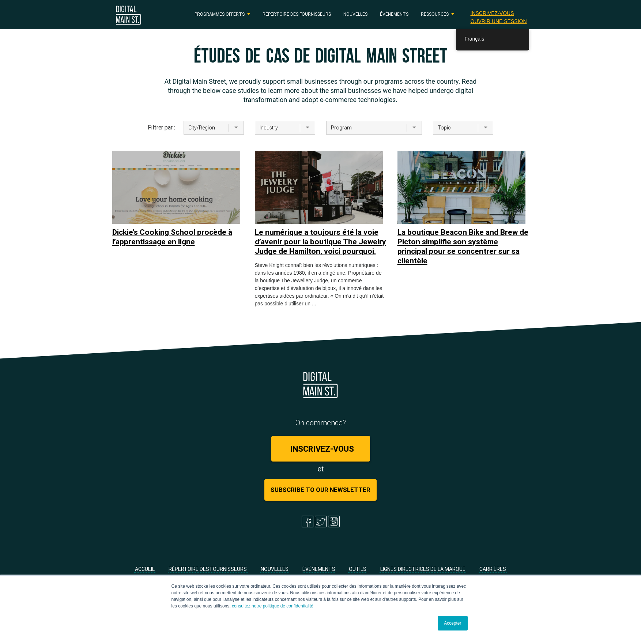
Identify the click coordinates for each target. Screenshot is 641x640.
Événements (394, 14)
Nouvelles (355, 14)
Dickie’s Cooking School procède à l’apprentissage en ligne (172, 236)
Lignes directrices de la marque (422, 569)
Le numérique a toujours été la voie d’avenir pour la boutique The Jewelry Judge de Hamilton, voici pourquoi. (320, 241)
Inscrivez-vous (492, 13)
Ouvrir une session (499, 21)
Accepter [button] (452, 623)
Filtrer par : (160, 127)
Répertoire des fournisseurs (297, 14)
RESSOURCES (435, 14)
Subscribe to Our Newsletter (320, 490)
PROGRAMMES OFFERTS (220, 14)
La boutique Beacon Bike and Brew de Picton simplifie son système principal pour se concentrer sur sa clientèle (462, 246)
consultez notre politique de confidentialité (272, 606)
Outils (357, 569)
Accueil (145, 569)
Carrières (492, 569)
